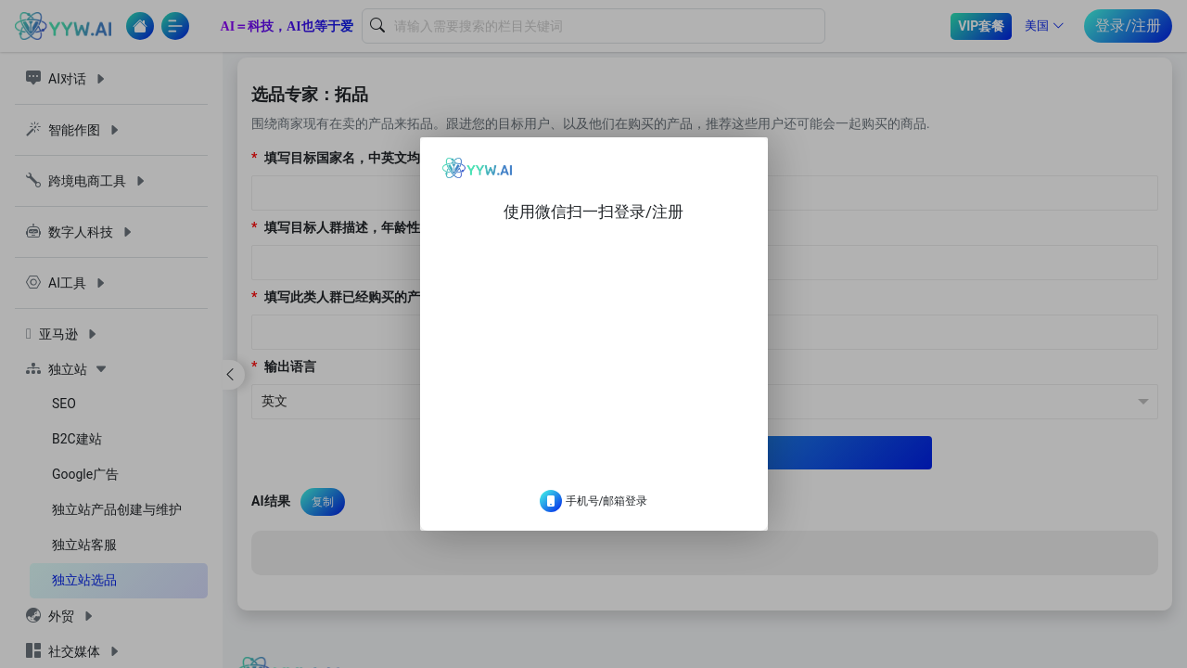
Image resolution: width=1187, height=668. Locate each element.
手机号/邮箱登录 (594, 516)
